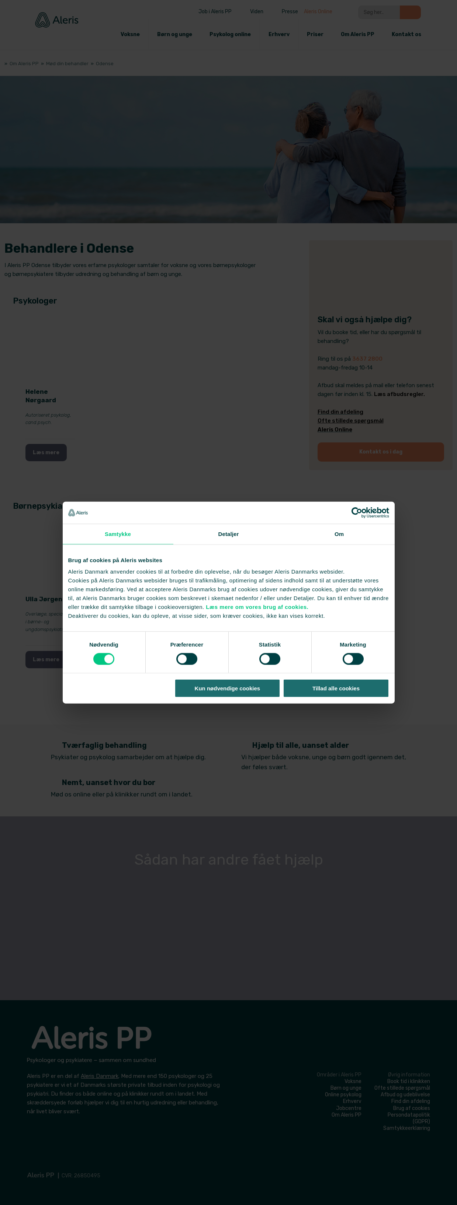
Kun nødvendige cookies (227, 688)
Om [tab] (339, 533)
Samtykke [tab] (118, 533)
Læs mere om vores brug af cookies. (257, 607)
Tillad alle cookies (336, 688)
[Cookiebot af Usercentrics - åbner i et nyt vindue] (357, 512)
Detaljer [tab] (228, 533)
